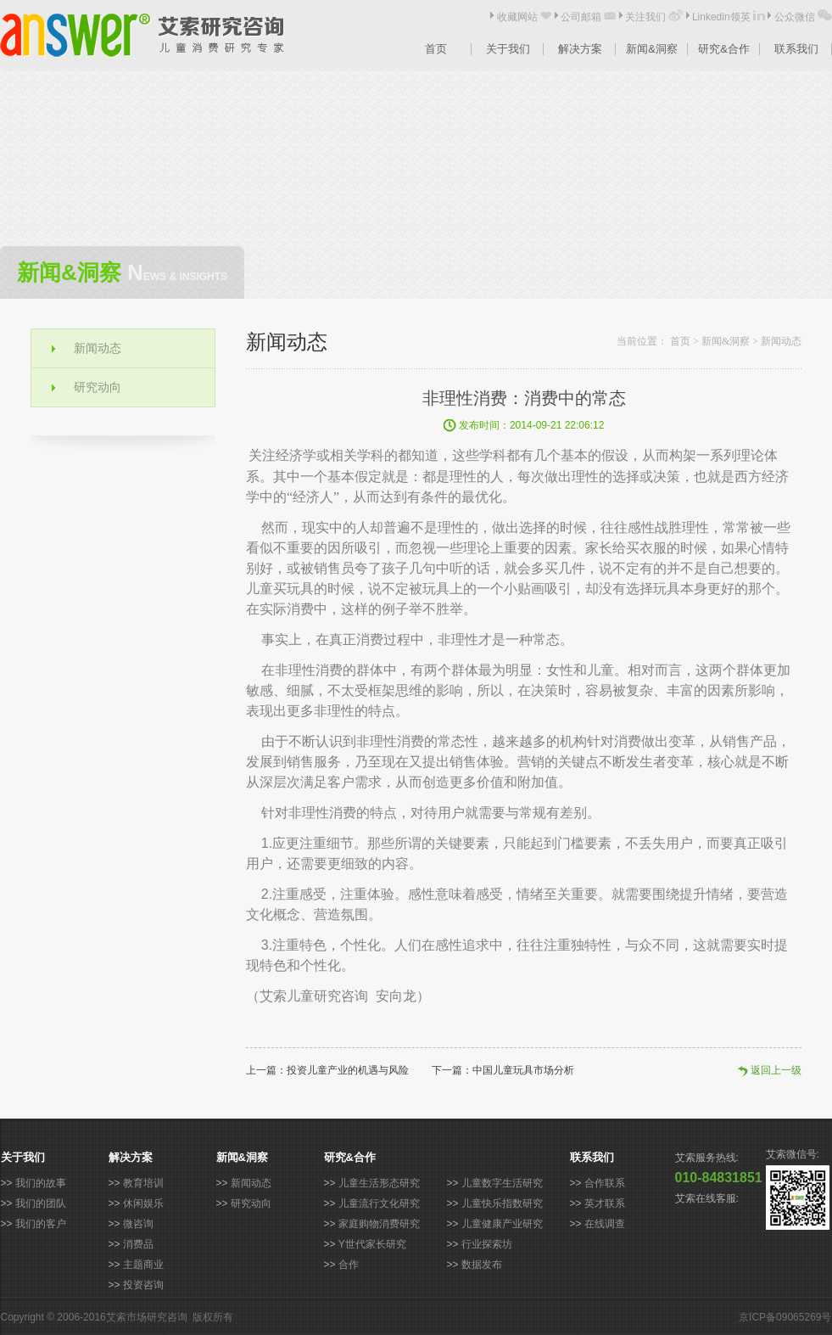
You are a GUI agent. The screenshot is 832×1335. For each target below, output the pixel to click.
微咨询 (138, 1224)
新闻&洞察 (652, 48)
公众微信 (794, 17)
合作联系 (604, 1183)
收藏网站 (517, 17)
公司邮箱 (581, 17)
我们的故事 (40, 1183)
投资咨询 (143, 1285)
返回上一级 (776, 1070)
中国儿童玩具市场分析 (523, 1070)
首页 (436, 48)
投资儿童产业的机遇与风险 (348, 1070)
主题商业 (143, 1264)
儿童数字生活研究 (502, 1183)
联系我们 (796, 48)
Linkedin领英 (721, 17)
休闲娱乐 (143, 1203)
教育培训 (143, 1183)
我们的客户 (40, 1224)
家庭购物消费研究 (379, 1224)
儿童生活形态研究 (379, 1183)
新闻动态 (97, 348)
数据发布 (481, 1264)
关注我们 (645, 17)
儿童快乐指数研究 (502, 1203)
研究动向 (97, 387)
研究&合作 (724, 48)
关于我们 (508, 48)
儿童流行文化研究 (379, 1203)
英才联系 (604, 1203)
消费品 (138, 1244)
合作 (348, 1264)
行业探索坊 (486, 1244)
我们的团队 (40, 1203)
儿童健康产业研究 (502, 1224)
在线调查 (604, 1224)
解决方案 (580, 48)
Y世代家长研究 (372, 1244)
